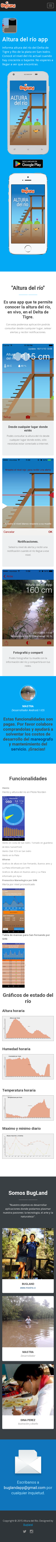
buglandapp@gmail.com (25, 1487)
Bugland (28, 1524)
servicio (18, 749)
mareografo (41, 739)
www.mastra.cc (28, 1287)
